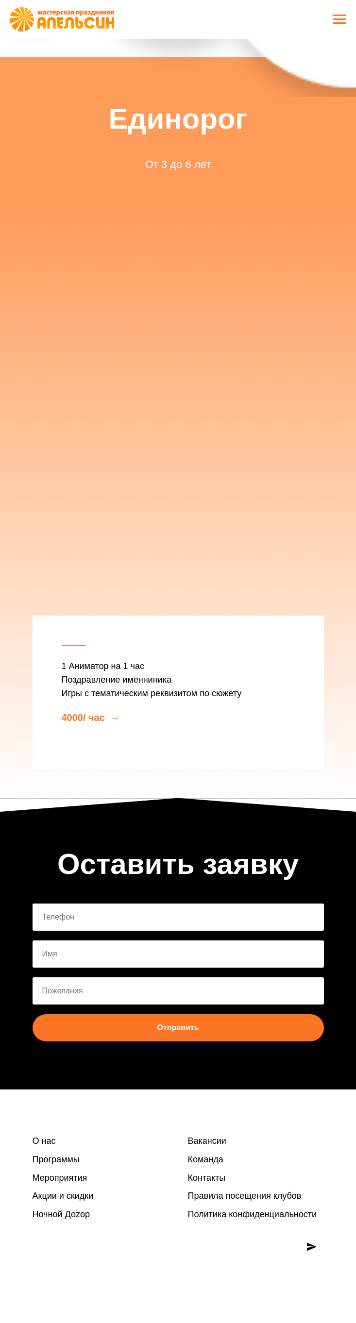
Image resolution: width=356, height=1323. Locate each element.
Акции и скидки (63, 1196)
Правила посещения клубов (245, 1196)
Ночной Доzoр (61, 1214)
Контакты (207, 1178)
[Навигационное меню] (339, 19)
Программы (56, 1159)
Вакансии (207, 1141)
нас (47, 1141)
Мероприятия (60, 1178)
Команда (205, 1159)
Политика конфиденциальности (252, 1214)
